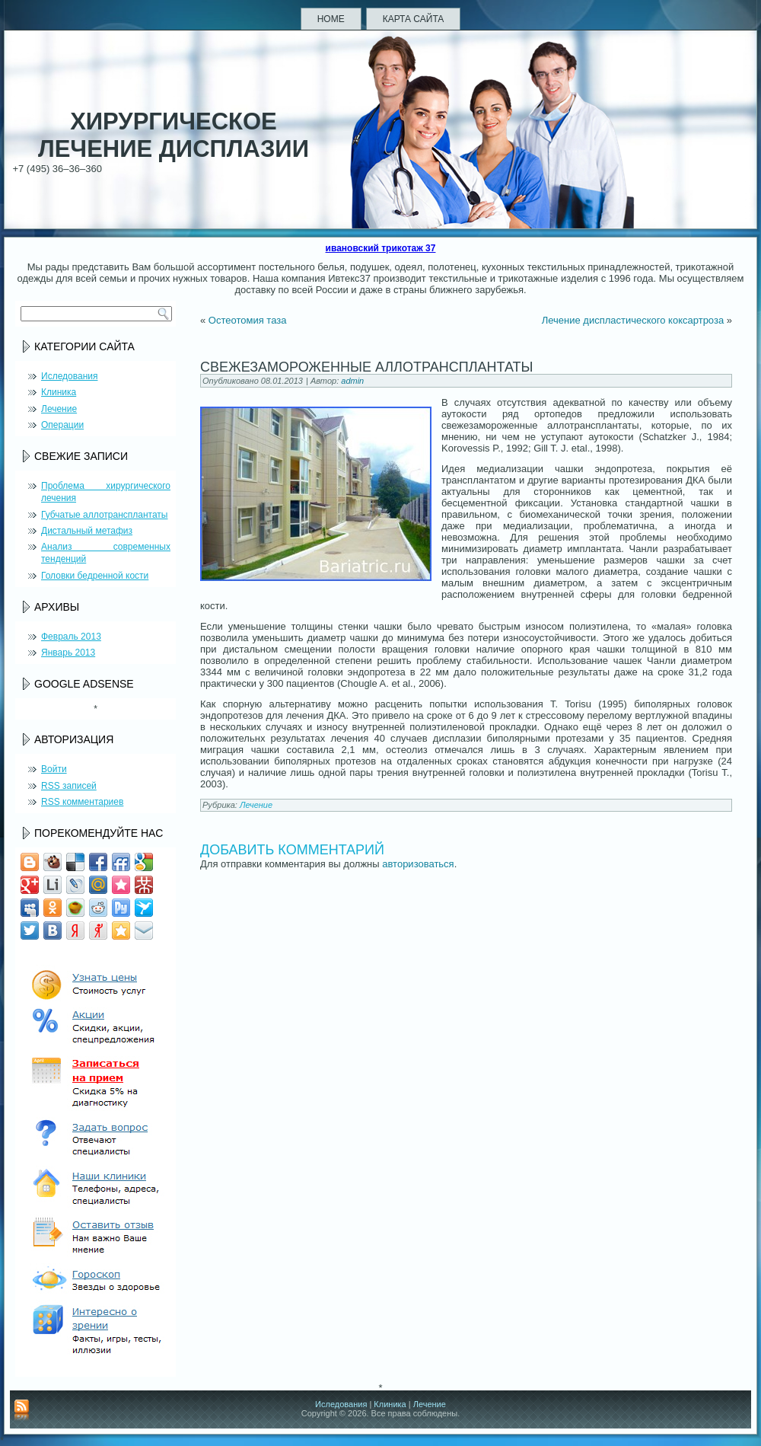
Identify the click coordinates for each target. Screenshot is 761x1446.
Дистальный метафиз (86, 530)
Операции (62, 425)
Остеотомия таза (248, 320)
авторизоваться (418, 864)
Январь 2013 (68, 652)
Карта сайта (413, 19)
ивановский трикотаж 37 (381, 248)
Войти (54, 769)
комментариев (82, 801)
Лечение (59, 409)
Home (331, 19)
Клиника (58, 392)
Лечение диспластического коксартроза (633, 320)
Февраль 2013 (71, 636)
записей (69, 785)
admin (352, 380)
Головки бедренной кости (94, 575)
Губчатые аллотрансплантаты (104, 514)
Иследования (69, 376)
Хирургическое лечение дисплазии (173, 135)
